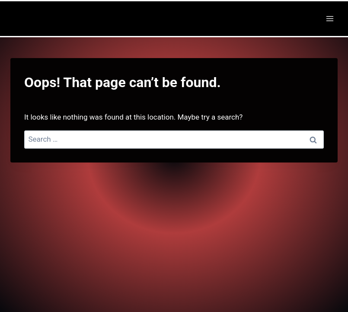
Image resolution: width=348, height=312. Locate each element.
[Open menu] (330, 18)
